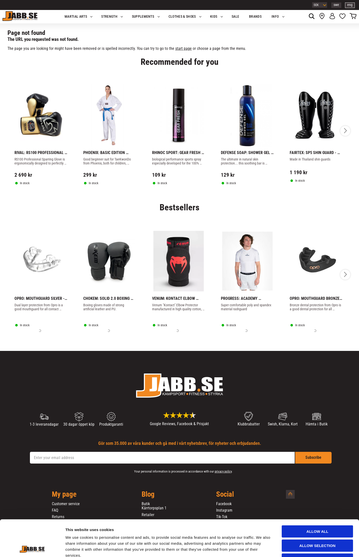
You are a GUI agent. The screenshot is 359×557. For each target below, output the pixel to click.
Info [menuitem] (275, 16)
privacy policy (223, 471)
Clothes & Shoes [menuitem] (182, 16)
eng (350, 5)
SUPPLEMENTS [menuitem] (143, 16)
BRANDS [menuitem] (255, 16)
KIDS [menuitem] (213, 16)
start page (183, 48)
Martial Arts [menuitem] (76, 16)
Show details (261, 547)
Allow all (317, 497)
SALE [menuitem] (235, 16)
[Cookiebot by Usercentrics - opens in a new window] (32, 547)
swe (336, 5)
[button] (342, 16)
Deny (317, 525)
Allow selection (317, 511)
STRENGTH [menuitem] (109, 16)
